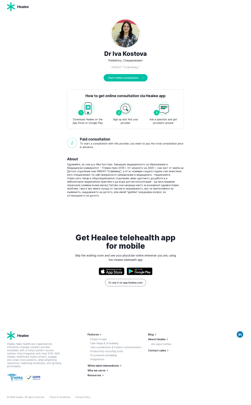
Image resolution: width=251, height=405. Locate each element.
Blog (151, 334)
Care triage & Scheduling (104, 343)
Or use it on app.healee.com (125, 282)
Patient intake (98, 339)
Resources (94, 375)
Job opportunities (161, 344)
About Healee (157, 339)
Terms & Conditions (60, 397)
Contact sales (157, 350)
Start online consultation (123, 77)
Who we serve (96, 370)
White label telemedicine (103, 365)
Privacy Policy (83, 397)
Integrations (97, 359)
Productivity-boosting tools (106, 351)
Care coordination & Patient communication (116, 347)
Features (93, 334)
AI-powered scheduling (103, 355)
